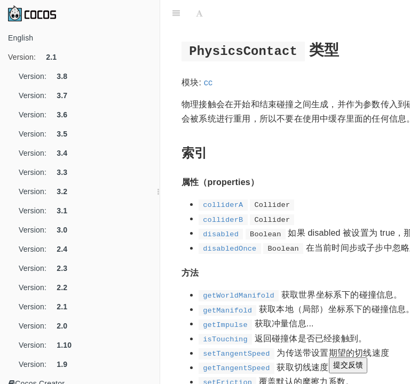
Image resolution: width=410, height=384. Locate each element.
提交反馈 (348, 365)
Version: (36, 57)
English (20, 38)
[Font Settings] (199, 13)
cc (208, 82)
